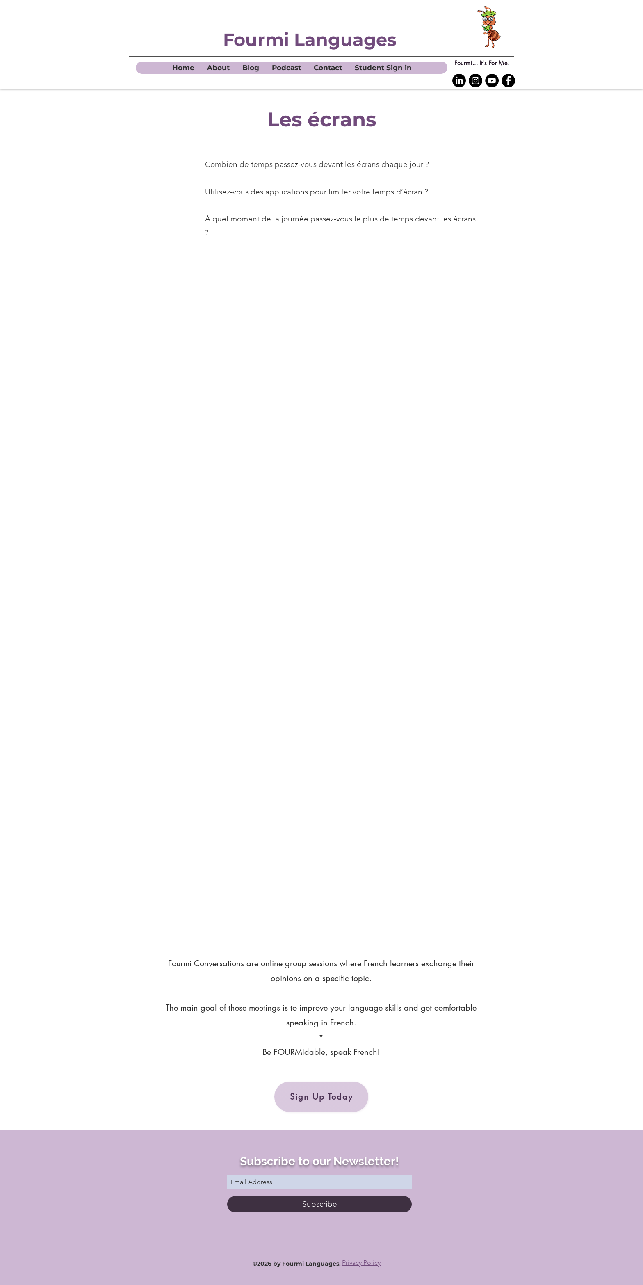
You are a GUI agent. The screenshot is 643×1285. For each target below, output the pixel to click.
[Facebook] (508, 80)
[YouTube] (492, 80)
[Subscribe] (319, 1204)
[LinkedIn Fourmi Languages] (459, 80)
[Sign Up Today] (321, 1097)
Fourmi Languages (310, 39)
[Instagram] (475, 80)
